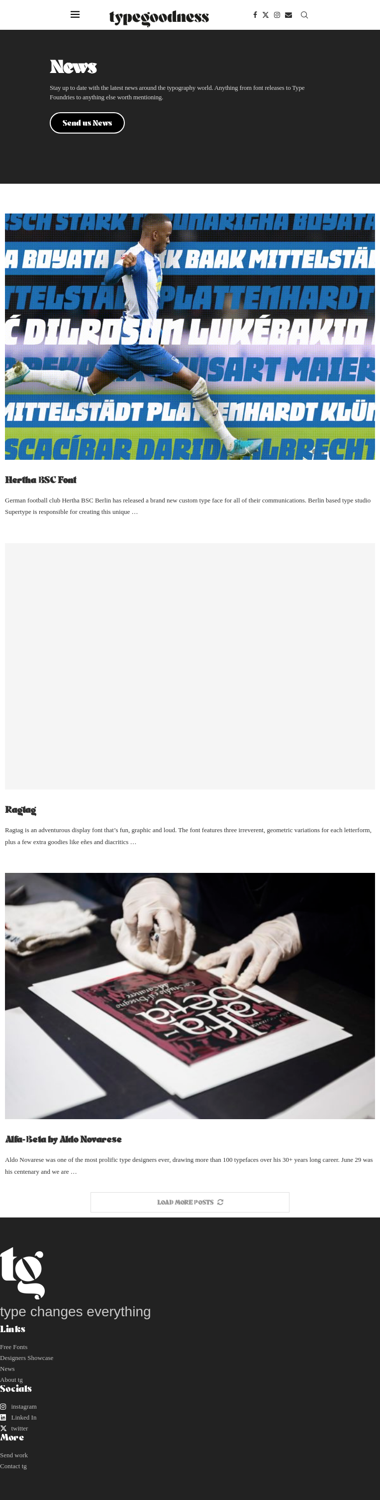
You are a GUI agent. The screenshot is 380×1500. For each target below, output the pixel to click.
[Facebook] (255, 14)
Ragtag (20, 809)
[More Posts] (190, 1202)
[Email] (288, 14)
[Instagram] (277, 14)
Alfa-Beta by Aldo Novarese (63, 1139)
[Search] (304, 14)
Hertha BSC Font (40, 479)
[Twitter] (265, 14)
